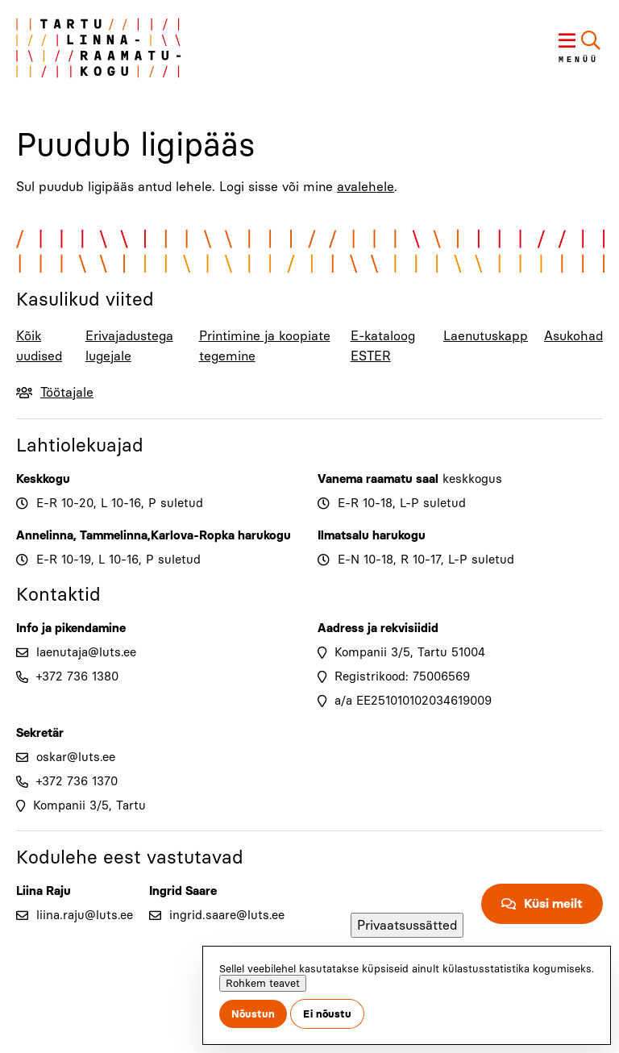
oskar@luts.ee (75, 757)
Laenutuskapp (485, 335)
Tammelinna (113, 535)
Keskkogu (43, 479)
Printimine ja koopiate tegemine (264, 346)
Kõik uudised (39, 346)
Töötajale (66, 392)
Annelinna (44, 535)
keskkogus (472, 479)
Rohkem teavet (263, 983)
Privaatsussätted (407, 925)
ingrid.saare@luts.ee (227, 915)
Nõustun (253, 1014)
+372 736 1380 (77, 676)
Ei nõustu (327, 1014)
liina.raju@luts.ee (84, 915)
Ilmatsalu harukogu (372, 535)
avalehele (365, 186)
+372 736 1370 (77, 781)
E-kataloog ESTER (383, 346)
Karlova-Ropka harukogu (221, 535)
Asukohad (573, 335)
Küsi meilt (553, 903)
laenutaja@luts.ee (86, 652)
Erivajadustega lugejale (129, 346)
